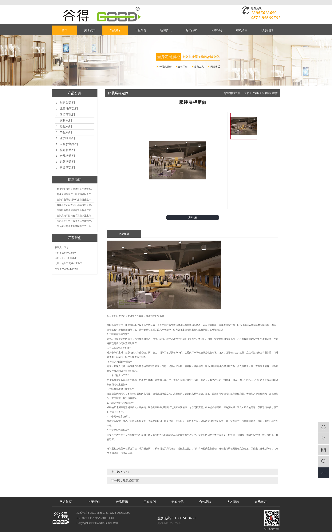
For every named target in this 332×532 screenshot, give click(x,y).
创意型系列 (67, 102)
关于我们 (90, 30)
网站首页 (66, 501)
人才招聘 (216, 30)
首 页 (246, 93)
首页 (64, 30)
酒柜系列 (66, 126)
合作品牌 (191, 30)
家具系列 (66, 120)
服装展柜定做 (271, 93)
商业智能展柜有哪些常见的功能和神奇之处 (75, 189)
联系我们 (267, 30)
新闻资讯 (166, 30)
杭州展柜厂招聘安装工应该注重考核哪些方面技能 (75, 215)
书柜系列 (66, 132)
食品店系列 (67, 156)
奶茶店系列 (67, 161)
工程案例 (140, 30)
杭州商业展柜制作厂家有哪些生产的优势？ (75, 199)
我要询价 (192, 217)
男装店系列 (67, 167)
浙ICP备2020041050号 (169, 523)
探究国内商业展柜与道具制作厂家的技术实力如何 (75, 210)
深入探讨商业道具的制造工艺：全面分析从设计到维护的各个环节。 (75, 226)
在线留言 (241, 30)
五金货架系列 (69, 144)
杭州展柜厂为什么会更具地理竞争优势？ (75, 221)
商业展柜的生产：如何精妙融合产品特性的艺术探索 (75, 194)
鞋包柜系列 (67, 150)
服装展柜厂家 (131, 480)
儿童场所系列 (69, 108)
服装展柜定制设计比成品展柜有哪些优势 (75, 205)
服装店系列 (67, 114)
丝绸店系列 (67, 138)
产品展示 (115, 30)
